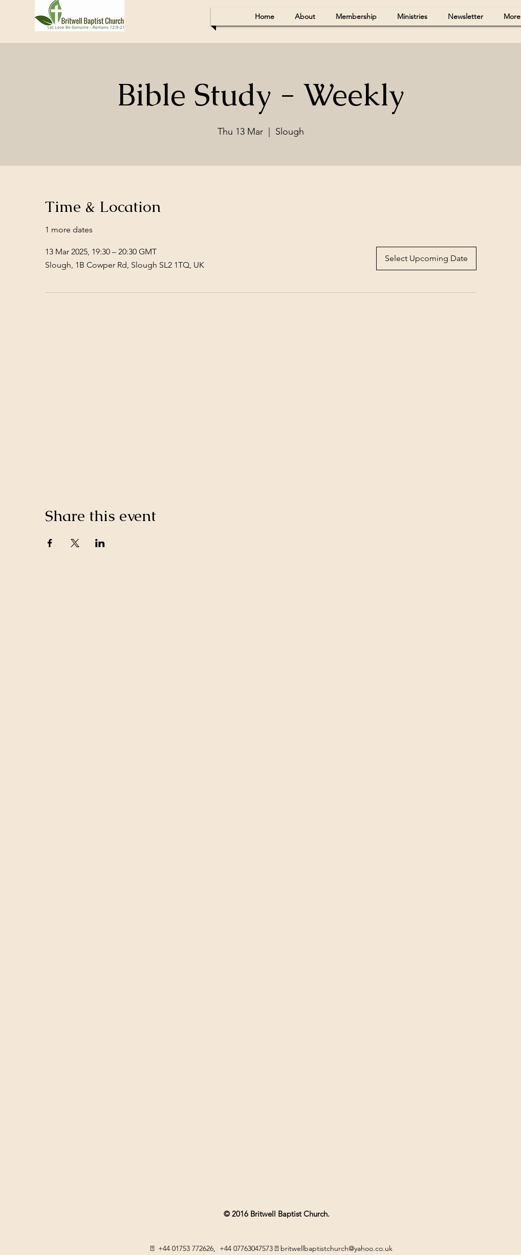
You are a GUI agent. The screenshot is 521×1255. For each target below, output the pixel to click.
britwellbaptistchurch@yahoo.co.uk (336, 1248)
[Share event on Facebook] (50, 543)
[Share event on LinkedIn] (100, 543)
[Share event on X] (75, 543)
